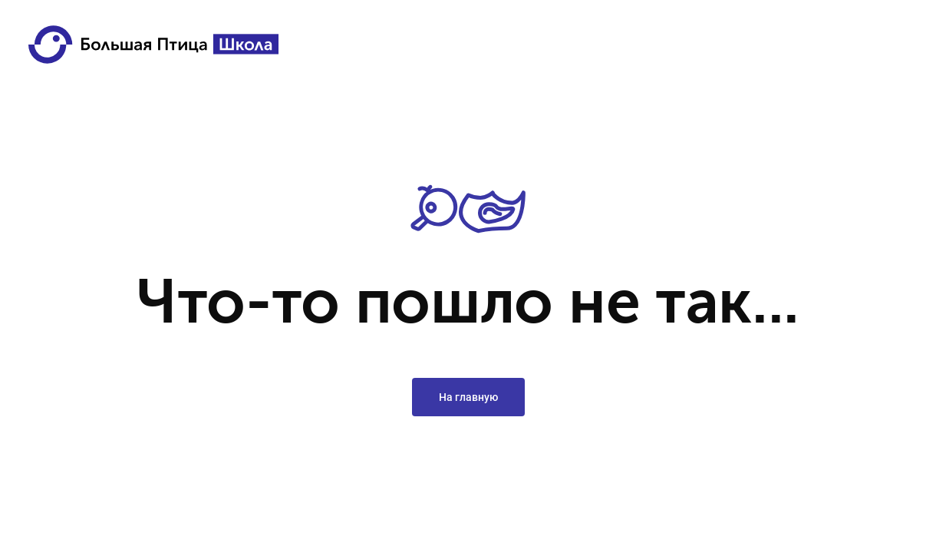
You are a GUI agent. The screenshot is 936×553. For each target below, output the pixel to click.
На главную (468, 397)
